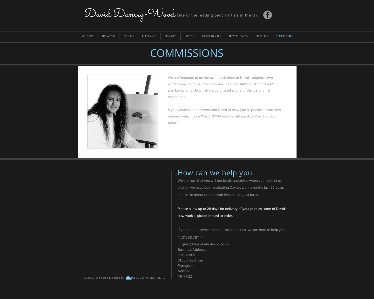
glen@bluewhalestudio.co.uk (205, 244)
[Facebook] (267, 14)
